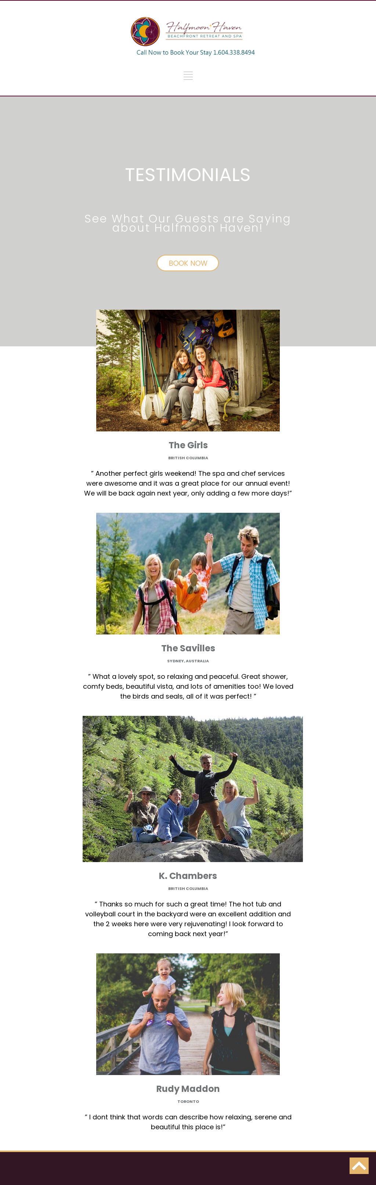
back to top (359, 1166)
